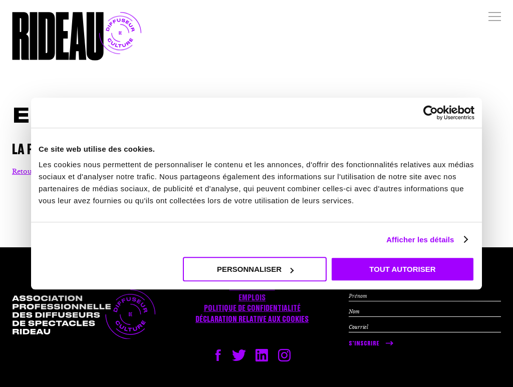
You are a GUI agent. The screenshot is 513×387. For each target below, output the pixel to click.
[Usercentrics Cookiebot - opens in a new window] (430, 112)
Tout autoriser (402, 269)
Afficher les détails (420, 239)
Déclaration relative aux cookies (252, 319)
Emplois (252, 298)
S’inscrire (364, 343)
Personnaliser (255, 269)
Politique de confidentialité (252, 308)
